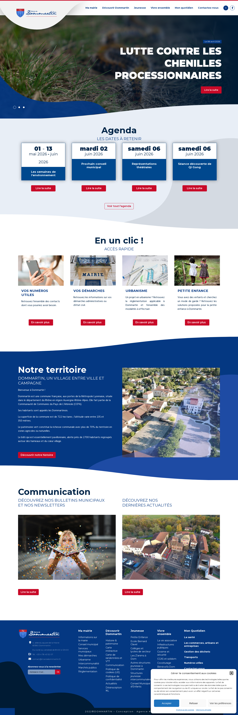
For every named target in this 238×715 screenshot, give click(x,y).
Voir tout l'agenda (119, 206)
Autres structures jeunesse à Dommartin (140, 666)
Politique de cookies (185, 710)
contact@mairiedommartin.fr (46, 659)
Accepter (166, 703)
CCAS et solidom (166, 658)
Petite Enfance (139, 637)
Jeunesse (140, 7)
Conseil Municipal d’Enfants (140, 685)
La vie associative (167, 640)
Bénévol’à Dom (166, 666)
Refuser (193, 703)
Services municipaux (84, 650)
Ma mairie (91, 7)
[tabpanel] (119, 67)
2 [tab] (19, 107)
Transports (191, 657)
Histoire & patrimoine (112, 642)
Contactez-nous (208, 7)
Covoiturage (164, 662)
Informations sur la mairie (87, 639)
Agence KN (145, 711)
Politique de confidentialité (114, 678)
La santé (189, 637)
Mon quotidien (184, 7)
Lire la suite (211, 89)
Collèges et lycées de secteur (141, 650)
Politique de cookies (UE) (113, 671)
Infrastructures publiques (165, 646)
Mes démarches (87, 655)
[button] (231, 673)
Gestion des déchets (197, 651)
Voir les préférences (220, 703)
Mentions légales (203, 710)
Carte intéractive (112, 649)
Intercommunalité (88, 663)
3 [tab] (24, 107)
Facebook (232, 8)
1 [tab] (14, 107)
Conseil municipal (88, 644)
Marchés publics (87, 667)
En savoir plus (40, 322)
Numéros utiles (193, 662)
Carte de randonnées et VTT (114, 658)
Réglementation (87, 671)
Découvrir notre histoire (37, 455)
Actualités (111, 683)
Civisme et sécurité (163, 653)
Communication (115, 665)
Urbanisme (84, 659)
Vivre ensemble (160, 7)
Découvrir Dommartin (115, 7)
